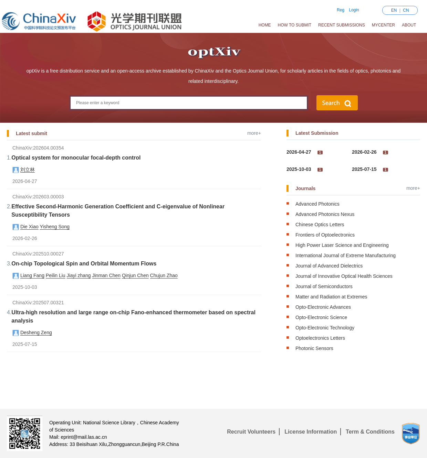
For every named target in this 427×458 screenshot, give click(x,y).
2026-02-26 (364, 152)
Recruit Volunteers (251, 432)
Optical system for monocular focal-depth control (75, 158)
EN (394, 10)
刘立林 (27, 169)
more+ (254, 133)
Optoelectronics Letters (320, 338)
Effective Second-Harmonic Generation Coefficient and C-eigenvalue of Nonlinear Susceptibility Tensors (118, 211)
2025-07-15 (364, 169)
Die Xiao (29, 226)
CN (406, 10)
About (409, 25)
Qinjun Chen (135, 275)
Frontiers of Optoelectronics (325, 235)
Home (265, 25)
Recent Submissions (341, 25)
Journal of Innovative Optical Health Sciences (344, 276)
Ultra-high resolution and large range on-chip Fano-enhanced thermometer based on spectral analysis (133, 316)
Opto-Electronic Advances (323, 307)
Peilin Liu (55, 275)
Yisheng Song (55, 226)
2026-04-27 (299, 152)
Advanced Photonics (317, 204)
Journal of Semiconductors (324, 286)
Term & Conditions (370, 432)
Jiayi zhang (79, 275)
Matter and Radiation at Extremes (331, 296)
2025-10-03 (299, 169)
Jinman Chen (106, 275)
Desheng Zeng (36, 332)
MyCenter (383, 25)
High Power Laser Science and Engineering (342, 245)
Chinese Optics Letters (319, 224)
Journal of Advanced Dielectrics (329, 266)
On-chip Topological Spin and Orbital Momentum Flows (83, 263)
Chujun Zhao (164, 275)
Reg (340, 10)
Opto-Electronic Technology (324, 327)
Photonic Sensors (314, 348)
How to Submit (295, 25)
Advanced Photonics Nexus (324, 214)
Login (354, 10)
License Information (310, 432)
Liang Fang (32, 275)
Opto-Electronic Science (321, 317)
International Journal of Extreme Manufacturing (345, 255)
